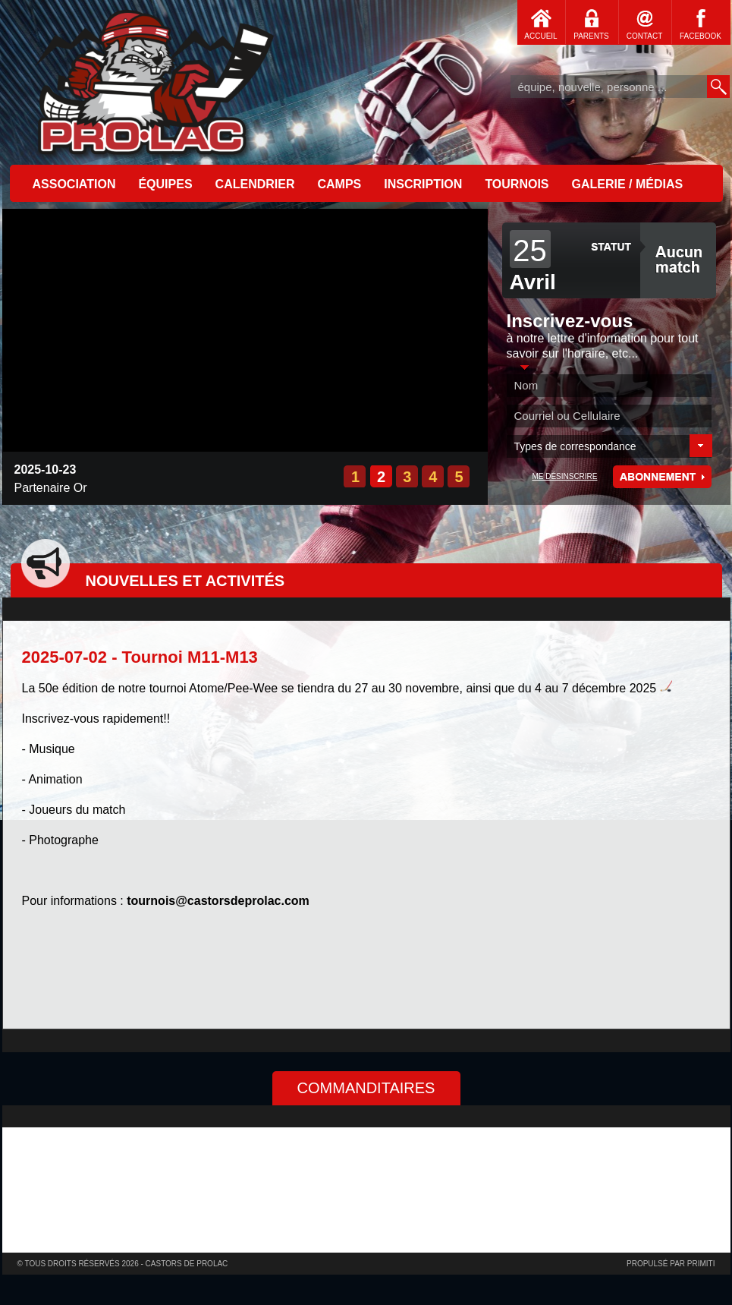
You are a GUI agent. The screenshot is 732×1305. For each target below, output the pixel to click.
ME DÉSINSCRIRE (564, 476)
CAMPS (339, 184)
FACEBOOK (700, 36)
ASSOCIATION (74, 184)
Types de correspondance (575, 446)
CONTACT (645, 36)
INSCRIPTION (423, 184)
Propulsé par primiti (671, 1263)
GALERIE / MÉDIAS (627, 184)
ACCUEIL (540, 36)
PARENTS (591, 36)
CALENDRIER (255, 184)
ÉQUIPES (165, 184)
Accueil (154, 79)
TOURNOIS (516, 184)
